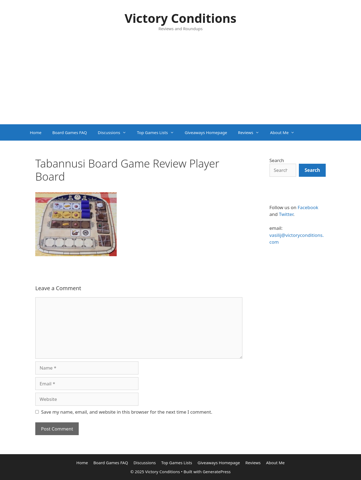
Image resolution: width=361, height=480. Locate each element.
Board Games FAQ (69, 132)
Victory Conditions (180, 18)
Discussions (114, 132)
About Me (285, 132)
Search (277, 160)
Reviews (251, 132)
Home (36, 132)
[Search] (312, 170)
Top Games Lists (158, 132)
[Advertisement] (180, 83)
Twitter (286, 214)
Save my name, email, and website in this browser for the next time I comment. (126, 412)
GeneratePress (217, 471)
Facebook (307, 207)
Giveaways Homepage (206, 132)
